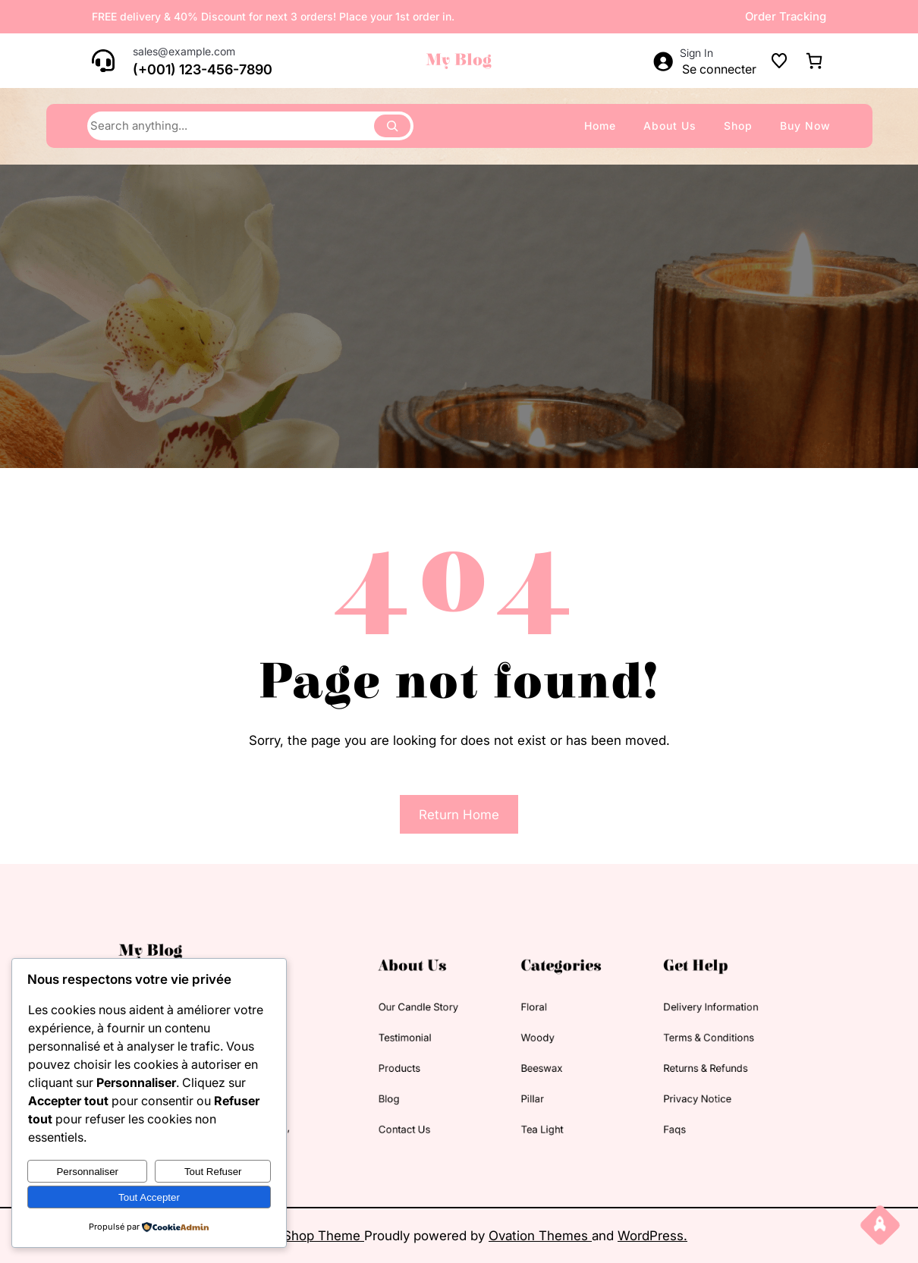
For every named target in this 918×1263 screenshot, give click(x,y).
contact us (415, 1112)
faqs (632, 1112)
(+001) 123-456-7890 (202, 69)
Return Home (459, 814)
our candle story (426, 1015)
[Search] (392, 126)
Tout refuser (213, 1171)
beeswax (525, 1063)
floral (519, 1015)
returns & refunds (656, 1063)
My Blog (459, 60)
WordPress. (652, 1235)
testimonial (416, 1039)
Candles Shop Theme (297, 1235)
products (411, 1063)
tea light (525, 1112)
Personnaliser (87, 1171)
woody (522, 1039)
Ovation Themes (540, 1235)
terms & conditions (659, 1039)
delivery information (661, 1015)
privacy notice (650, 1088)
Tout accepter (149, 1197)
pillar (517, 1088)
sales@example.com (184, 51)
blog (403, 1088)
